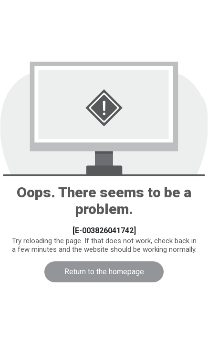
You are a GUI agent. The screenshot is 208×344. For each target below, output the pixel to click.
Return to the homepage (104, 271)
